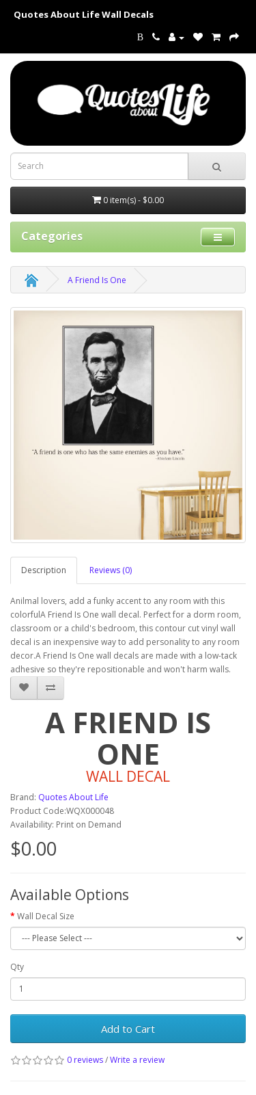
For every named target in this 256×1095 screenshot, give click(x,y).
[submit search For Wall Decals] (217, 166)
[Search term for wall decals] (99, 166)
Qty (17, 967)
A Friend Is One (97, 280)
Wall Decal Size (45, 916)
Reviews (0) (110, 570)
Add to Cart (128, 1028)
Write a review (137, 1060)
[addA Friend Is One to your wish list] (24, 688)
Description (43, 570)
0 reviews (85, 1060)
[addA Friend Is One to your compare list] (50, 688)
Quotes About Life (73, 797)
